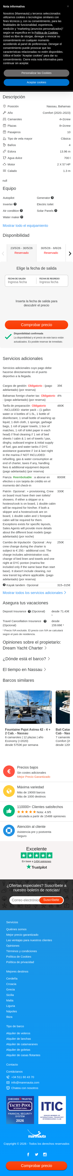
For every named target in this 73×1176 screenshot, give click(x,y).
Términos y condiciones (21, 951)
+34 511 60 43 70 (20, 1077)
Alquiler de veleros (18, 1033)
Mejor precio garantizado (22, 934)
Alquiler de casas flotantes (23, 1055)
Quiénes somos (16, 929)
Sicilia (10, 995)
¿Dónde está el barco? (26, 658)
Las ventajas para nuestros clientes (29, 940)
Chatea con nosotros (22, 1088)
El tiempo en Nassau (25, 669)
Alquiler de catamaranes (22, 1044)
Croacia (11, 984)
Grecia (10, 989)
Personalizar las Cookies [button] (36, 72)
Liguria (10, 1005)
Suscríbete (51, 900)
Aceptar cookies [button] (36, 82)
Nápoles (11, 1011)
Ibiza (9, 1016)
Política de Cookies (18, 956)
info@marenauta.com (22, 1082)
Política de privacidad (20, 962)
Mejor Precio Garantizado (33, 776)
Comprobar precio (36, 325)
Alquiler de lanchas (18, 1038)
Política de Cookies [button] (46, 32)
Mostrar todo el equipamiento (25, 226)
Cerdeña (12, 978)
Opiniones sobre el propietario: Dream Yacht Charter (32, 645)
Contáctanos (14, 1071)
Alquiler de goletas (18, 1049)
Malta (9, 1000)
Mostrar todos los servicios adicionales (35, 593)
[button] (68, 6)
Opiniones (12, 945)
